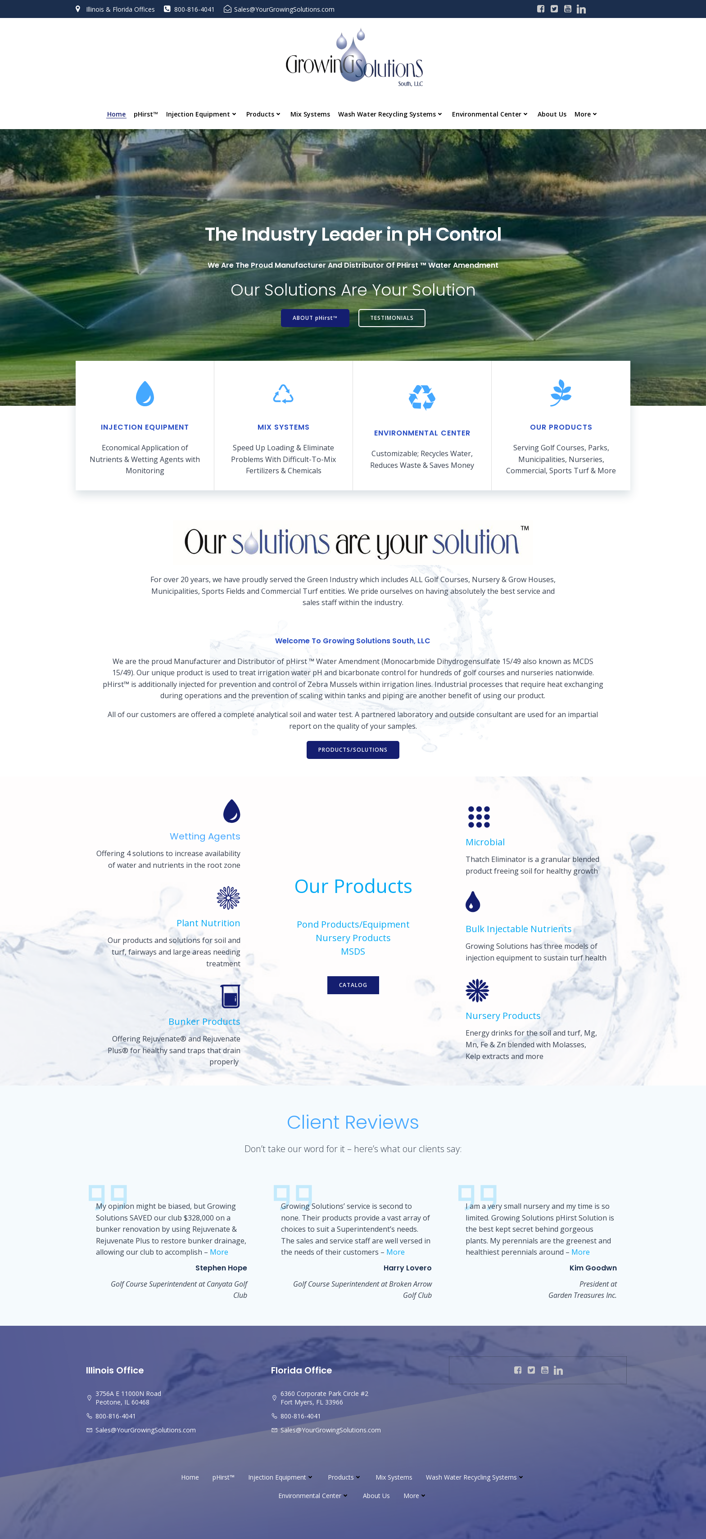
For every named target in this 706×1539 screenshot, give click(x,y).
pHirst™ (146, 114)
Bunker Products (204, 1021)
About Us (552, 114)
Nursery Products (353, 938)
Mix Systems (310, 114)
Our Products (353, 885)
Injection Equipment (202, 114)
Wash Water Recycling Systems (391, 114)
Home (116, 114)
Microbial (485, 842)
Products (264, 114)
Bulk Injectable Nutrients (519, 929)
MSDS (353, 951)
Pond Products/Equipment (353, 924)
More (587, 114)
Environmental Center (491, 114)
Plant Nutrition (208, 923)
